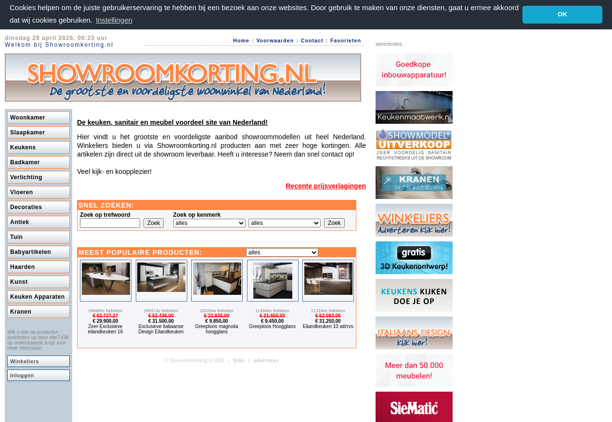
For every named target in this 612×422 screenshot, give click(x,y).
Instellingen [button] (114, 20)
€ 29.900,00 (105, 320)
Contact (312, 40)
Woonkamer (27, 117)
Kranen (20, 311)
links (239, 360)
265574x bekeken (161, 310)
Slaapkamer (27, 132)
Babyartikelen (30, 251)
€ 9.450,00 (272, 320)
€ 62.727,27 (105, 315)
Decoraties (26, 206)
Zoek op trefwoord (105, 214)
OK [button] (562, 14)
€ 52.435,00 (161, 315)
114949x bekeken (272, 310)
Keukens (23, 147)
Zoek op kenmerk (197, 214)
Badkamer (25, 161)
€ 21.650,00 (272, 315)
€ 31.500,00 (161, 320)
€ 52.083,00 (328, 315)
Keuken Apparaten (37, 296)
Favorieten (345, 40)
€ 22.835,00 (217, 315)
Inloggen (22, 375)
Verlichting (26, 176)
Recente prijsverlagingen (326, 185)
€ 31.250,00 (328, 320)
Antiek (19, 221)
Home (241, 40)
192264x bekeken (216, 310)
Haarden (22, 266)
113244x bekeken (328, 310)
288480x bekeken (105, 310)
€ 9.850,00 (216, 320)
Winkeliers (24, 361)
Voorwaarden (275, 40)
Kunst (19, 281)
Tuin (16, 236)
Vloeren (21, 191)
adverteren (266, 360)
